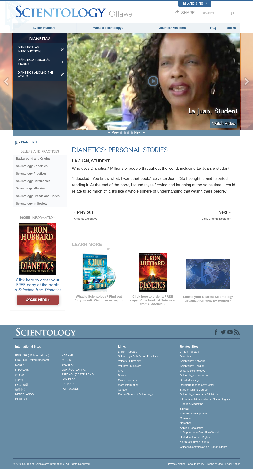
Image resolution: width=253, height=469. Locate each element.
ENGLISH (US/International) (32, 355)
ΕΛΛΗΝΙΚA (68, 378)
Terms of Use (215, 463)
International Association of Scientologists (205, 399)
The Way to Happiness (193, 413)
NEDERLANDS (24, 394)
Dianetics (185, 356)
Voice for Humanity (129, 360)
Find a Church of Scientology (135, 394)
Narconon (186, 422)
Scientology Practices (31, 173)
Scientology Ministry (30, 188)
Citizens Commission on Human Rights (203, 446)
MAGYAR (67, 355)
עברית (19, 375)
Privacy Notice (176, 463)
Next (137, 132)
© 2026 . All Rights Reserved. (51, 463)
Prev (115, 132)
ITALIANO (68, 383)
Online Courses (127, 380)
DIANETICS (29, 142)
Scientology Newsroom (194, 375)
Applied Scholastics (191, 427)
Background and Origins (33, 158)
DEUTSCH (21, 399)
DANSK (19, 364)
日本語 (19, 380)
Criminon (185, 418)
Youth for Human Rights (194, 441)
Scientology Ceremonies (33, 181)
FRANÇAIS (22, 369)
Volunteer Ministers (172, 28)
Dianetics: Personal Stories (34, 62)
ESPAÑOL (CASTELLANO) (78, 374)
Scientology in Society (31, 203)
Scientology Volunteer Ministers (199, 394)
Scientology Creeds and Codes (38, 196)
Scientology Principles (32, 166)
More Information (128, 384)
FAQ (213, 28)
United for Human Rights (195, 437)
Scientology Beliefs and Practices (138, 356)
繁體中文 (20, 389)
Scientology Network (192, 360)
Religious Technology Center (197, 384)
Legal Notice (232, 463)
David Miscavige (190, 380)
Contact (122, 389)
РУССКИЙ (21, 384)
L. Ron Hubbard (44, 28)
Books (231, 28)
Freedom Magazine (191, 403)
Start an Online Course (194, 389)
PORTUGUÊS (70, 388)
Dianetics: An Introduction (29, 49)
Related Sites (195, 3)
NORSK (66, 359)
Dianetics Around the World (36, 74)
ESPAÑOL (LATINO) (74, 369)
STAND (184, 408)
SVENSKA (68, 364)
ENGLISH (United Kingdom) (32, 359)
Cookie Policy (196, 463)
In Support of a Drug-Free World (199, 432)
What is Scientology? (108, 28)
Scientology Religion (192, 365)
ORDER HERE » (38, 299)
